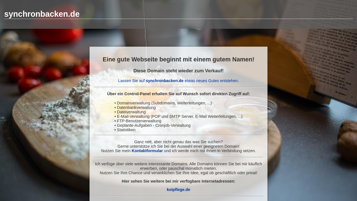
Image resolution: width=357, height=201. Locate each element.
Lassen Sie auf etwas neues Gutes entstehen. (178, 80)
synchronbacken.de (41, 13)
